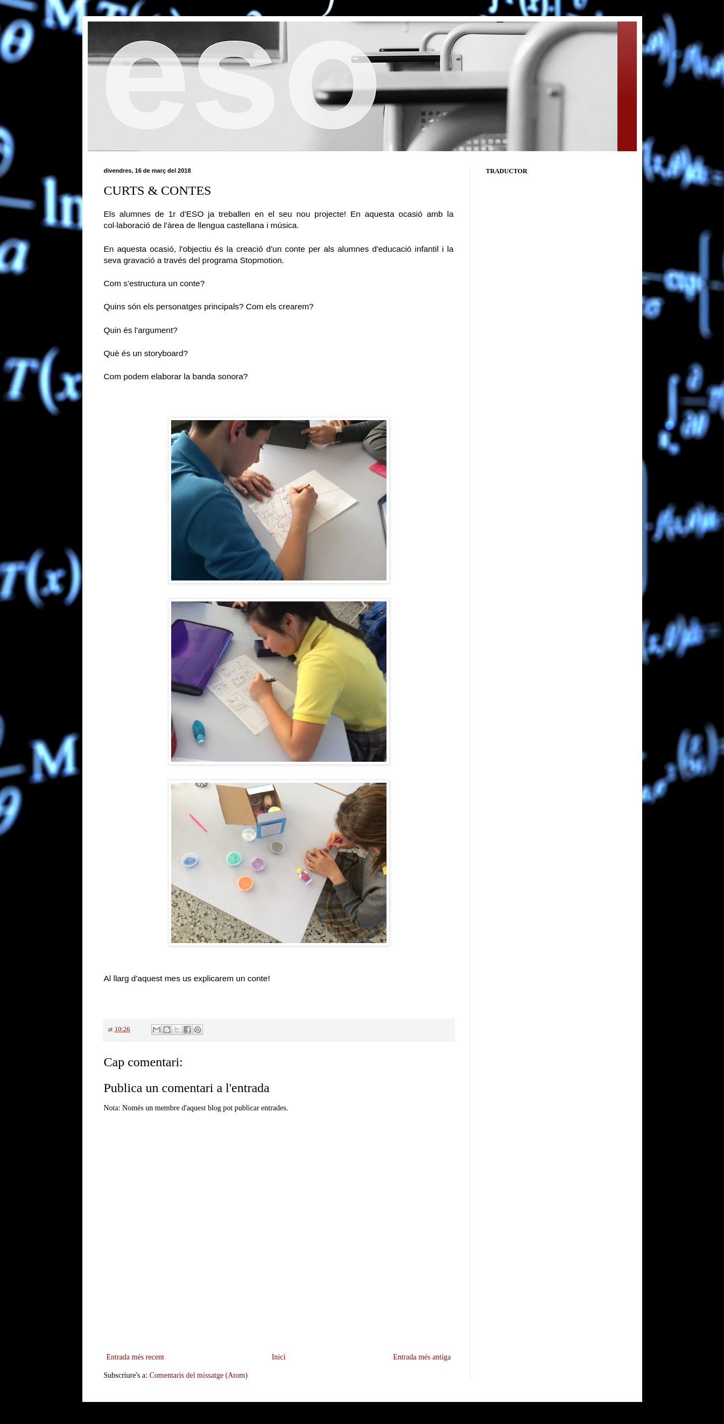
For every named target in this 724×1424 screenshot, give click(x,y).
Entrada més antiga (422, 1357)
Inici (279, 1357)
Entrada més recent (135, 1357)
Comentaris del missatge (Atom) (198, 1375)
